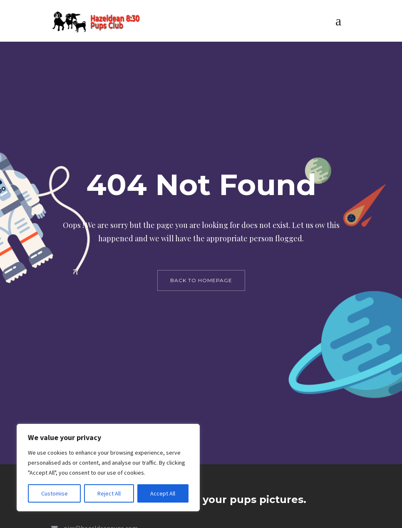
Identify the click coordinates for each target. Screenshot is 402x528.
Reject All (109, 493)
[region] (108, 467)
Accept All (162, 493)
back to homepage (201, 280)
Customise (54, 493)
